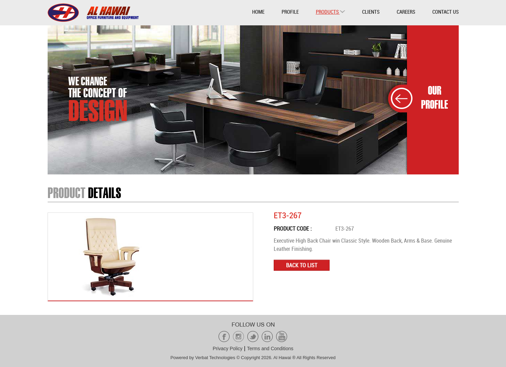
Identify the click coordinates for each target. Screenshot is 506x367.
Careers (406, 11)
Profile (290, 11)
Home (258, 11)
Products (330, 11)
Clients (371, 11)
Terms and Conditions (270, 348)
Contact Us (445, 11)
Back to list (301, 265)
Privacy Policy (228, 348)
